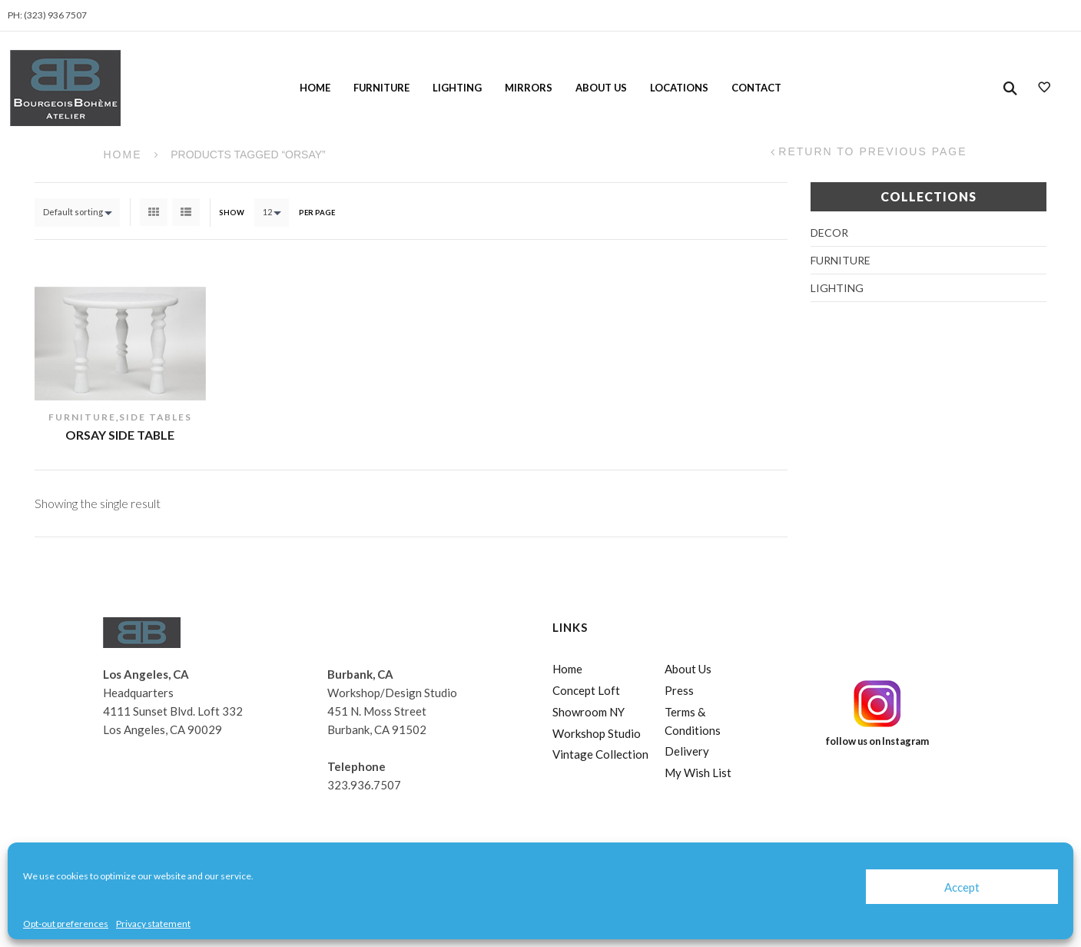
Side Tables (155, 417)
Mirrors (528, 87)
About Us (601, 87)
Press (679, 690)
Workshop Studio (596, 733)
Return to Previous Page (872, 151)
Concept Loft (586, 690)
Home (315, 87)
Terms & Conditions (693, 721)
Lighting (457, 87)
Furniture (381, 87)
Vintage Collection (600, 754)
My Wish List (698, 772)
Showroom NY (588, 712)
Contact (756, 87)
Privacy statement (153, 923)
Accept (962, 887)
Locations (679, 87)
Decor (829, 232)
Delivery (687, 751)
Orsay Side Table (119, 434)
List (186, 212)
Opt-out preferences (65, 923)
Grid (153, 212)
